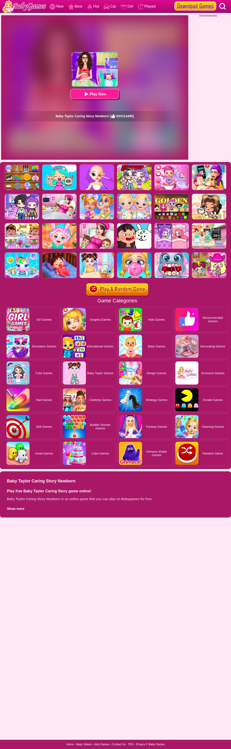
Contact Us (118, 744)
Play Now (94, 94)
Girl (126, 6)
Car (109, 6)
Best (75, 6)
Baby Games (156, 744)
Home (70, 744)
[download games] (195, 1)
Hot (92, 6)
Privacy (140, 744)
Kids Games (101, 744)
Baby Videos (84, 744)
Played (146, 6)
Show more (15, 509)
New (56, 6)
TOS (131, 744)
